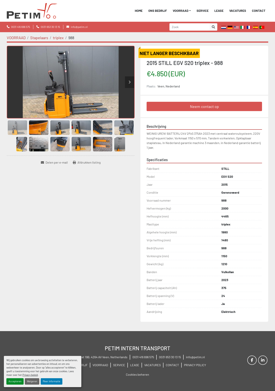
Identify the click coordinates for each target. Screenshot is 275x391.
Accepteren (15, 381)
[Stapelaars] (39, 37)
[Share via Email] (54, 162)
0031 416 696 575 (20, 26)
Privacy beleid (30, 374)
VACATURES (237, 10)
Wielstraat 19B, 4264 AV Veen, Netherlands (98, 357)
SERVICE (203, 10)
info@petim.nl (79, 26)
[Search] (189, 27)
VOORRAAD (180, 10)
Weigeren (32, 381)
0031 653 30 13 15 (50, 26)
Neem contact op (204, 106)
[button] (182, 10)
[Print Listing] (86, 162)
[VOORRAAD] (16, 37)
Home (139, 10)
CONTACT (258, 10)
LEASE (218, 10)
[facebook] (252, 360)
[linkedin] (262, 360)
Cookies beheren (137, 374)
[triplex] (58, 37)
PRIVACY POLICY (195, 365)
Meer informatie (51, 381)
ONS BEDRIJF (157, 10)
